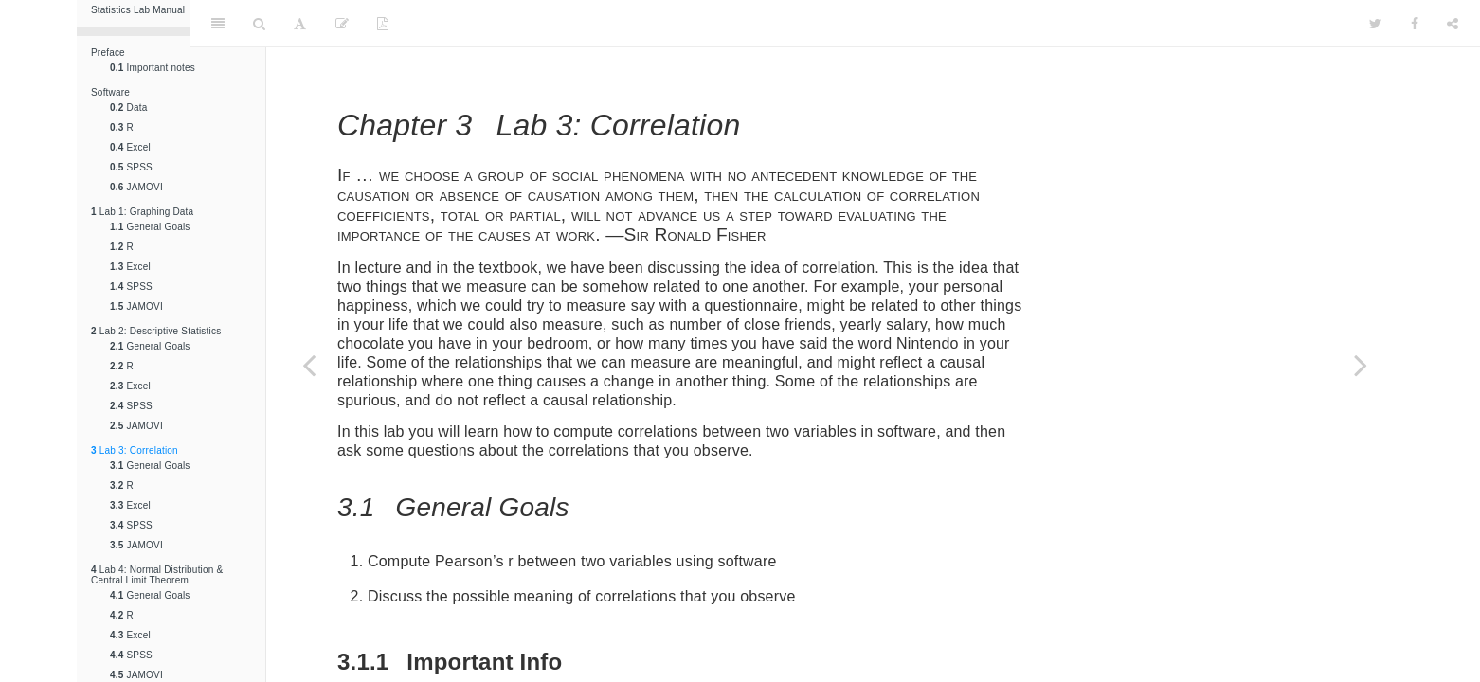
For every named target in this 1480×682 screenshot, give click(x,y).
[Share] (1452, 23)
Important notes (152, 68)
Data (128, 107)
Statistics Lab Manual (138, 10)
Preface (108, 52)
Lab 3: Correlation (134, 450)
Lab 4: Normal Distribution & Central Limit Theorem (157, 575)
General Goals (150, 227)
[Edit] (342, 23)
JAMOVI (136, 187)
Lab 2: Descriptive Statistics (156, 331)
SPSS (131, 167)
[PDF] (383, 23)
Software (110, 92)
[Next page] (1360, 364)
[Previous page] (309, 364)
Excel (130, 147)
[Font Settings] (300, 23)
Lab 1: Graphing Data (142, 211)
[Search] (259, 23)
